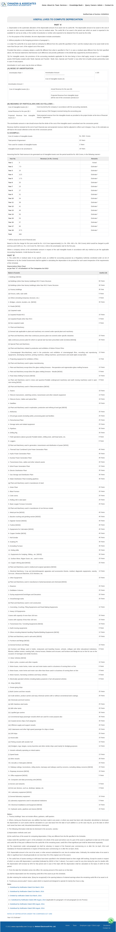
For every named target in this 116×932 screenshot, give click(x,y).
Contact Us (109, 5)
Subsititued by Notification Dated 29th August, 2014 (28, 900)
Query (87, 5)
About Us (50, 5)
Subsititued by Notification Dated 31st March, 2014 (27, 887)
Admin (100, 5)
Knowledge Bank (76, 5)
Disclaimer (106, 925)
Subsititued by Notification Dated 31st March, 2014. (27, 891)
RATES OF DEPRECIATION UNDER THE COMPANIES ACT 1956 (29, 914)
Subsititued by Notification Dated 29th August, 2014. (27, 904)
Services (64, 5)
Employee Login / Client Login (90, 925)
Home (44, 5)
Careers (94, 5)
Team (57, 5)
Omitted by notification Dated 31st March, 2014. (26, 895)
